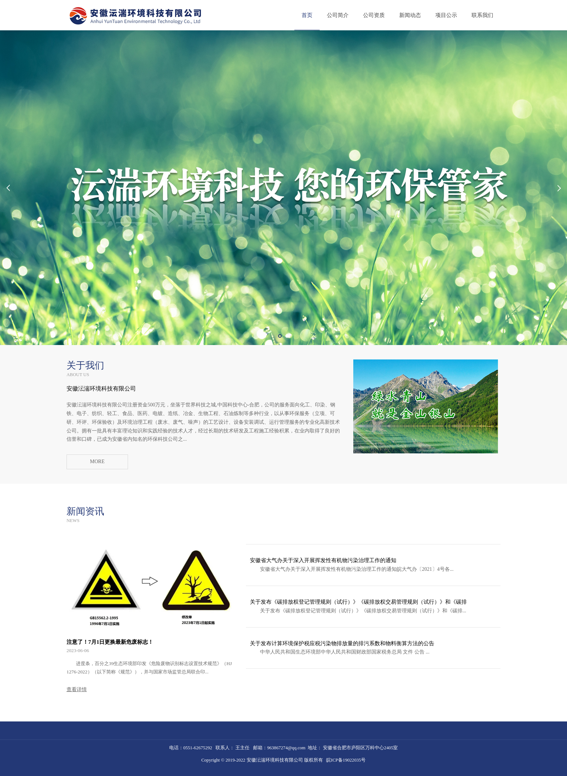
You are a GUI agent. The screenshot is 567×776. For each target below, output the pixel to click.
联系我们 (482, 15)
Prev (8, 188)
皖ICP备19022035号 (346, 760)
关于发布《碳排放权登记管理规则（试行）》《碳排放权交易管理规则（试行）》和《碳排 (358, 602)
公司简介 (338, 15)
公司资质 (374, 15)
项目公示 (446, 15)
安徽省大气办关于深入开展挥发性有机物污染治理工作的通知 (323, 560)
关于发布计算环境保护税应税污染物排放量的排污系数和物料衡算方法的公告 (342, 643)
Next (559, 188)
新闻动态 (410, 15)
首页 (307, 15)
